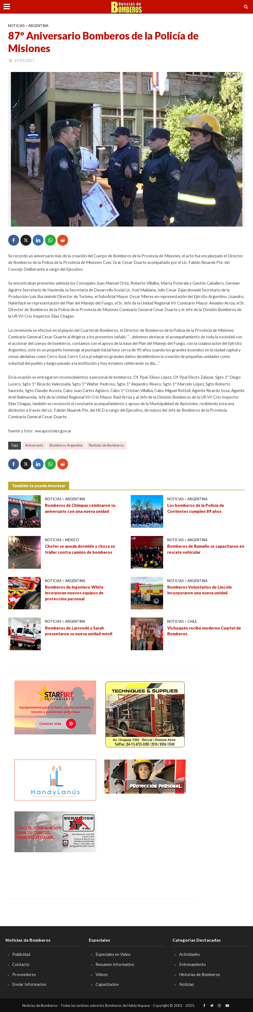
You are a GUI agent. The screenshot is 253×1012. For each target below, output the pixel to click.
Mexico (72, 540)
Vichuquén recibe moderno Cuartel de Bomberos (204, 630)
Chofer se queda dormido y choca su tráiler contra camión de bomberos (80, 549)
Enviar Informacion (29, 984)
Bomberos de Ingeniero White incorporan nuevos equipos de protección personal (74, 593)
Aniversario (34, 445)
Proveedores (24, 974)
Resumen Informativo (115, 964)
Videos (102, 974)
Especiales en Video (113, 954)
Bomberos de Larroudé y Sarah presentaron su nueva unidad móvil (78, 630)
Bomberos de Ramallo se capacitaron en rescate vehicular (205, 549)
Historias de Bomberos (199, 974)
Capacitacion (107, 984)
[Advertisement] (145, 845)
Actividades (189, 954)
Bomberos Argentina (66, 445)
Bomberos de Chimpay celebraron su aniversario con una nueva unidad (80, 508)
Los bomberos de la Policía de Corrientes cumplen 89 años (195, 508)
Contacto (20, 964)
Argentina (38, 25)
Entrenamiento (192, 964)
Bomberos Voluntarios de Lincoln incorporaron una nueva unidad (199, 590)
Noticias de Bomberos (106, 445)
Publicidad (21, 954)
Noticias (16, 25)
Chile (192, 621)
